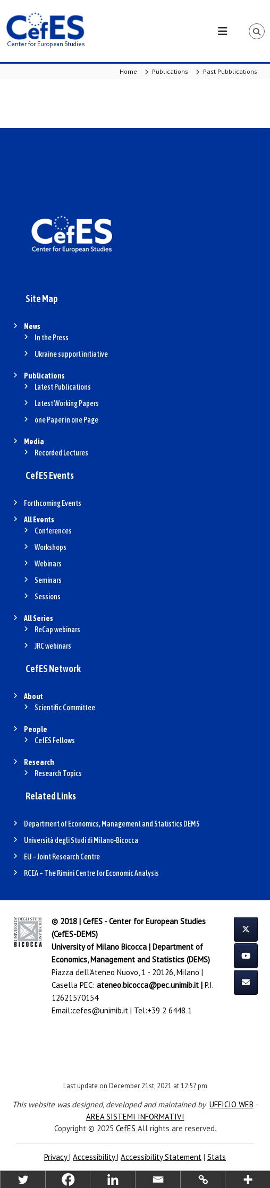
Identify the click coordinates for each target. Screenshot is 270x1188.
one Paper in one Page (66, 420)
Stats (216, 1157)
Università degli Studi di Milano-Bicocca (81, 840)
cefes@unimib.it (100, 1010)
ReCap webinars (57, 629)
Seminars (48, 580)
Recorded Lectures (61, 453)
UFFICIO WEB (231, 1104)
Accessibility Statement (161, 1157)
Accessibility (95, 1157)
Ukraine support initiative (71, 354)
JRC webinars (53, 646)
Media (34, 441)
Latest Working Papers (67, 403)
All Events (39, 519)
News (32, 326)
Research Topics (58, 773)
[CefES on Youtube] (246, 955)
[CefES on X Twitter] (246, 929)
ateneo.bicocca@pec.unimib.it (148, 985)
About (33, 696)
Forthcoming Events (52, 503)
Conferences (53, 531)
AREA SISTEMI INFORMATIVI (135, 1117)
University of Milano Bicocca (99, 947)
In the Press (52, 337)
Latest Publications (63, 387)
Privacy (56, 1157)
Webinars (48, 563)
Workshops (50, 547)
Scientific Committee (65, 707)
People (35, 729)
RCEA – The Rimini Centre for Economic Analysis (91, 873)
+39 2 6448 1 (169, 1010)
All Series (38, 618)
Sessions (48, 596)
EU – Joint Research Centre (62, 857)
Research (39, 762)
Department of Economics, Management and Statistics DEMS (112, 824)
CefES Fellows (55, 740)
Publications (44, 376)
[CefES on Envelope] (246, 982)
